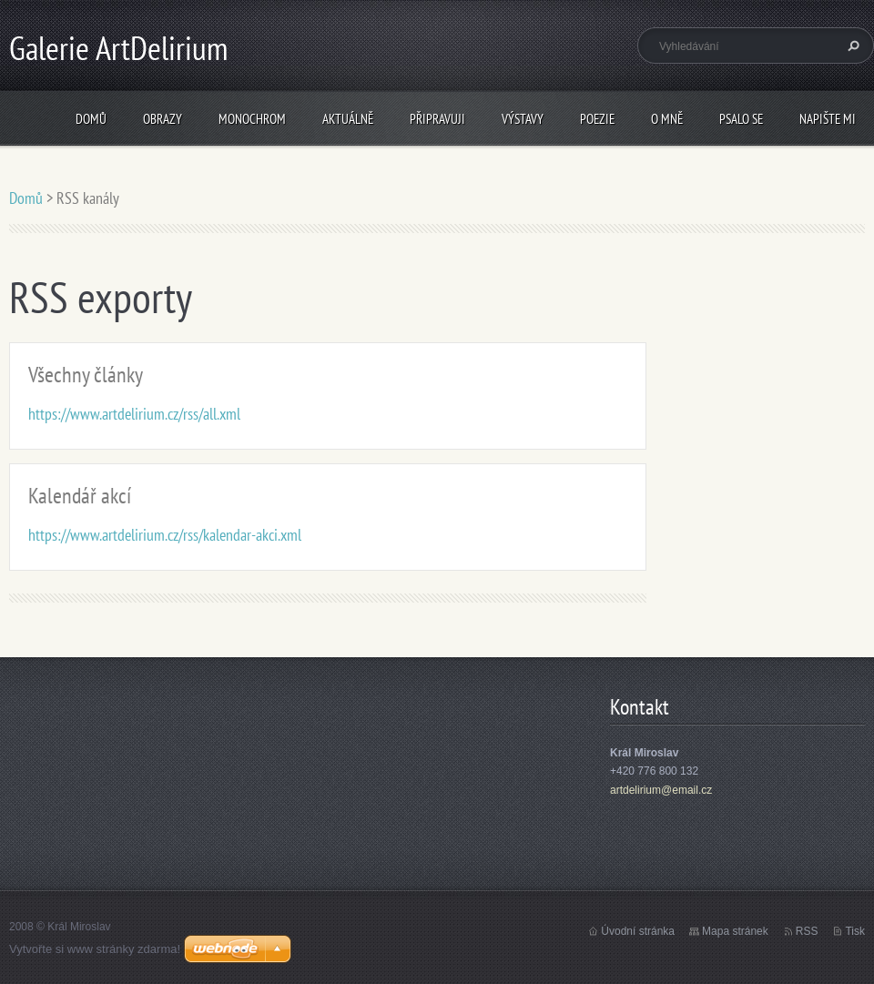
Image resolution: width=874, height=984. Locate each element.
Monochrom (252, 118)
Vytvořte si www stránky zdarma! (94, 949)
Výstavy (523, 118)
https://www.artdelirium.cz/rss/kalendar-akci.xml (164, 534)
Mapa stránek (735, 931)
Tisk (855, 931)
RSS (807, 931)
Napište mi (827, 118)
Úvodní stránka (638, 931)
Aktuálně (347, 118)
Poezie (597, 118)
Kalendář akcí (79, 496)
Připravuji (437, 118)
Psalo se (741, 118)
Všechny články (85, 374)
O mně (667, 118)
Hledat (851, 45)
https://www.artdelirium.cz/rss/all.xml (134, 413)
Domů (91, 118)
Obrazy (162, 118)
